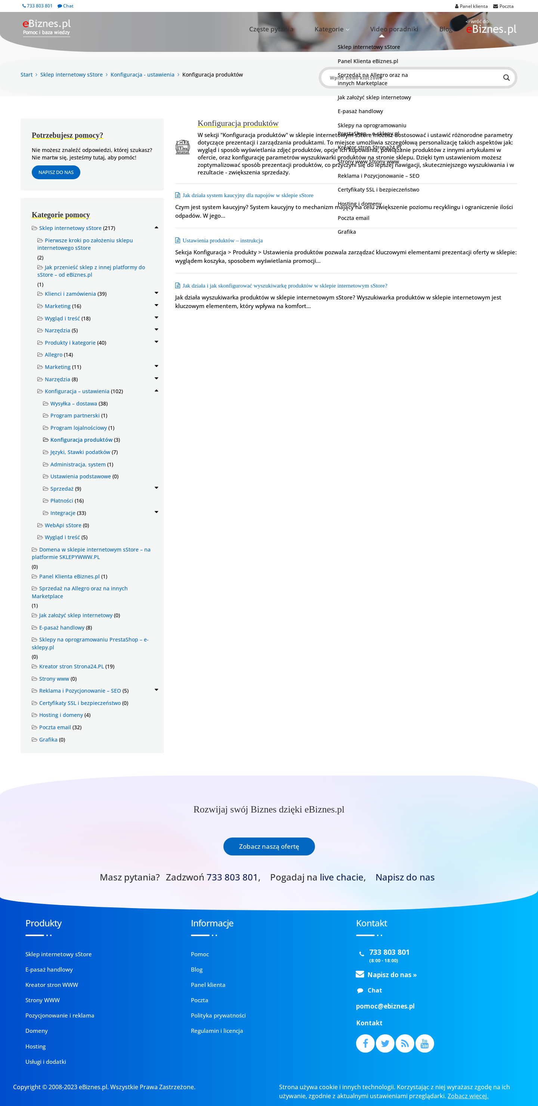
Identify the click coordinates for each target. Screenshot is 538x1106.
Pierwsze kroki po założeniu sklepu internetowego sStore (85, 244)
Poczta (199, 1000)
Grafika (48, 739)
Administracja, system (78, 464)
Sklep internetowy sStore (70, 228)
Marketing (58, 306)
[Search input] (415, 77)
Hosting (35, 1046)
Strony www (54, 678)
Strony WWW (42, 1000)
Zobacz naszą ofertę (269, 846)
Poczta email (55, 727)
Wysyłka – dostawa (73, 403)
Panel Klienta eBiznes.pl (69, 576)
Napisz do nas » (392, 974)
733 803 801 (37, 6)
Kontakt (369, 1023)
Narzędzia (57, 330)
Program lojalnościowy (78, 427)
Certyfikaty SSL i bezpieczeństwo (80, 702)
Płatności (61, 500)
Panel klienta (208, 984)
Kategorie (363, 29)
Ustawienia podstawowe (80, 476)
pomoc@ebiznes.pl (385, 1006)
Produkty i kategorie (70, 342)
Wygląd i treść (62, 318)
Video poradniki (413, 29)
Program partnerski (75, 415)
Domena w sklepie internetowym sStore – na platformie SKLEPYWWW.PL (91, 553)
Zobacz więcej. (468, 1096)
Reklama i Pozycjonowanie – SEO (80, 690)
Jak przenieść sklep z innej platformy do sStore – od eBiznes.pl (91, 271)
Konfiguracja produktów (81, 439)
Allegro (53, 354)
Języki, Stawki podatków (80, 452)
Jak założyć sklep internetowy (75, 615)
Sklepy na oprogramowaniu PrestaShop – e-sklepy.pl (90, 643)
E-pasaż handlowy (61, 627)
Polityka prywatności (218, 1015)
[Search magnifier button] (506, 77)
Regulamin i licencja (217, 1030)
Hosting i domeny (61, 714)
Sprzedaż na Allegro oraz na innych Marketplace (80, 592)
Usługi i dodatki (45, 1061)
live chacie (342, 877)
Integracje (62, 512)
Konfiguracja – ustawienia (77, 391)
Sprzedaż (62, 488)
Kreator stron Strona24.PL (71, 666)
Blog (451, 29)
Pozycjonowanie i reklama (60, 1015)
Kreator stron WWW (51, 984)
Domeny (36, 1030)
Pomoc (200, 954)
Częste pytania (320, 29)
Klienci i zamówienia (70, 293)
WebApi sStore (63, 525)
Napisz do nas (56, 172)
